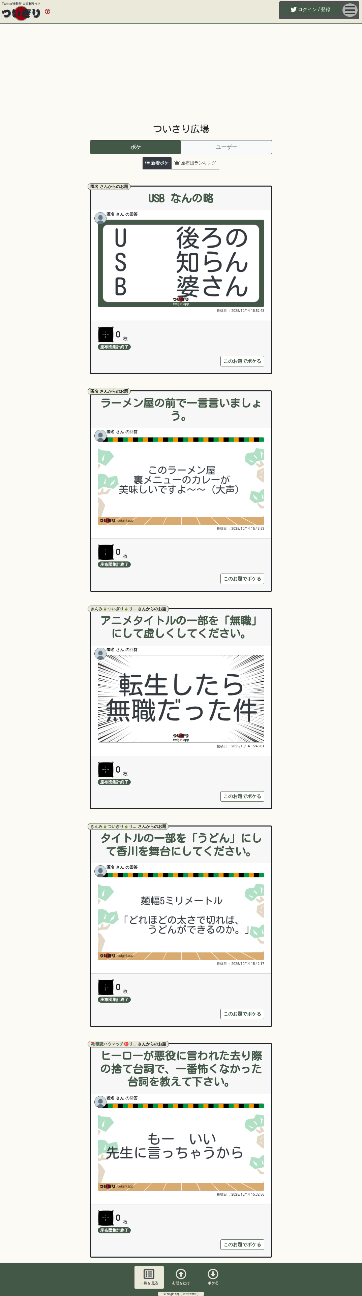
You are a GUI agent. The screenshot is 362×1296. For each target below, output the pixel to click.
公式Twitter (190, 1294)
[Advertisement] (181, 73)
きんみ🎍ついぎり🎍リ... (114, 609)
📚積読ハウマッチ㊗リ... (114, 1044)
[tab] (157, 163)
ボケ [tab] (135, 147)
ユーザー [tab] (226, 147)
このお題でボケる (242, 361)
